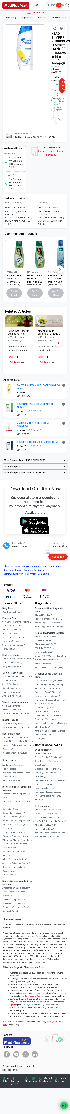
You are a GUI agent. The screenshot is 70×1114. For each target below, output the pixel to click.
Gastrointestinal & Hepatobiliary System (16, 796)
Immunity (45, 696)
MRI (37, 636)
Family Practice (42, 757)
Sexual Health (41, 837)
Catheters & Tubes (17, 892)
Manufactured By (13, 203)
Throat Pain (40, 825)
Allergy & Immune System (14, 859)
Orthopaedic (7, 903)
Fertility (52, 684)
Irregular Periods (57, 821)
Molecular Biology (55, 627)
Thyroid (46, 688)
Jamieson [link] (26, 713)
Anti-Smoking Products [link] (12, 696)
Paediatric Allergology (44, 788)
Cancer (55, 696)
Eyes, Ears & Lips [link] (10, 641)
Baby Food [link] (6, 612)
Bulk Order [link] (6, 1079)
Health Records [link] (9, 769)
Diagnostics (27, 17)
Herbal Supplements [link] (11, 713)
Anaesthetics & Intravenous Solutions (14, 854)
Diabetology (40, 765)
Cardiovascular (22, 888)
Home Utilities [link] (8, 741)
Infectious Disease (57, 723)
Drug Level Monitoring (45, 719)
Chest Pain (40, 810)
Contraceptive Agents (23, 821)
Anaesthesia (8, 888)
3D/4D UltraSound (43, 640)
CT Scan (44, 636)
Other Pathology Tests (44, 708)
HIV (36, 704)
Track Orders (55, 566)
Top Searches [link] (8, 777)
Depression (40, 814)
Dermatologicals (9, 848)
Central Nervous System (13, 813)
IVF (36, 796)
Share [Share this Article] (13, 357)
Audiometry (59, 656)
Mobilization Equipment (12, 899)
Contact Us (43, 574)
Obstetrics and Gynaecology (47, 761)
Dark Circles (53, 817)
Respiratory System (10, 809)
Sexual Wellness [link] (9, 633)
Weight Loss (52, 814)
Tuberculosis (46, 704)
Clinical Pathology (43, 615)
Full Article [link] (17, 362)
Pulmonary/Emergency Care (15, 907)
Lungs (44, 684)
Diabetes (56, 692)
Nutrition (26, 840)
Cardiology (39, 772)
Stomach (62, 731)
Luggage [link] (6, 745)
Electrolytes (40, 738)
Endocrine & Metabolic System (15, 836)
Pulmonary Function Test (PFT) (49, 667)
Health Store (36, 13)
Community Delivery (13, 574)
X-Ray (52, 636)
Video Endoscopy (42, 663)
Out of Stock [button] (14, 293)
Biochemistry (54, 623)
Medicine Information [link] (13, 765)
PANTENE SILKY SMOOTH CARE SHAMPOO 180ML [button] (38, 387)
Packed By (43, 203)
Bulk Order (30, 574)
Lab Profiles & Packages (45, 681)
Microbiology (40, 623)
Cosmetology (59, 780)
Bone (37, 696)
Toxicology (39, 715)
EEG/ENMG (40, 648)
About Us (8, 566)
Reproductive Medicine (45, 784)
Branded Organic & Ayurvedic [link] (15, 753)
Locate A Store (34, 566)
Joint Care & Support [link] (11, 680)
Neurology (50, 772)
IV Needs (6, 896)
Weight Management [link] (11, 666)
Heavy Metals (41, 723)
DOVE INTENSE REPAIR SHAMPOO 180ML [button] (37, 442)
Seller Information (56, 80)
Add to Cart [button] (63, 85)
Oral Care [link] (6, 625)
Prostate (49, 700)
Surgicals (19, 903)
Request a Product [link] (10, 773)
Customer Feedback (34, 570)
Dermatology (40, 776)
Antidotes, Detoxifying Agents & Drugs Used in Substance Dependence (16, 867)
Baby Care (17, 612)
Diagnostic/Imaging (11, 911)
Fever (47, 692)
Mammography (42, 644)
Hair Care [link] (17, 625)
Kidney (60, 684)
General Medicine (43, 753)
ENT (50, 776)
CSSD (4, 892)
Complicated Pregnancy (50, 796)
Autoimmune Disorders (45, 731)
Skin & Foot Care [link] (9, 684)
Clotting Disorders (53, 715)
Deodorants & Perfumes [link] (13, 637)
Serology (56, 619)
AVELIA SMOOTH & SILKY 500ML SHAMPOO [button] (33, 425)
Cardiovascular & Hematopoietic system (16, 803)
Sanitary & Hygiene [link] (21, 622)
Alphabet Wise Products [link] (13, 780)
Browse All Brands (13, 570)
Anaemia (39, 692)
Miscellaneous (9, 875)
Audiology (39, 800)
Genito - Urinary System (12, 832)
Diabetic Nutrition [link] (10, 727)
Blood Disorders (42, 727)
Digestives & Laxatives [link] (12, 688)
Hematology (40, 627)
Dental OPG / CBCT (43, 656)
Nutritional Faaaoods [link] (11, 663)
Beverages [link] (7, 749)
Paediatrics (56, 757)
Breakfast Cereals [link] (25, 659)
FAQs (17, 566)
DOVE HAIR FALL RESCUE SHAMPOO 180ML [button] (35, 406)
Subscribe (58, 556)
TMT (53, 644)
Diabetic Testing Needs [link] (12, 723)
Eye (4, 844)
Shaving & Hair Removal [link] (13, 645)
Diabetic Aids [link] (25, 727)
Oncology (6, 828)
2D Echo (50, 648)
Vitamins (56, 688)
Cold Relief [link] (28, 676)
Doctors (42, 17)
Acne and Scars (42, 833)
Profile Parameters (43, 619)
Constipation (40, 817)
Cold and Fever (53, 810)
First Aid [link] (6, 676)
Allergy (38, 688)
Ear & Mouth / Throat (16, 844)
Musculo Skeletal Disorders (47, 711)
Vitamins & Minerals (11, 840)
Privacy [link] (35, 1081)
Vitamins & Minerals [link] (11, 710)
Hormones (7, 821)
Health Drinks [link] (8, 659)
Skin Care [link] (6, 622)
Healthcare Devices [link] (11, 692)
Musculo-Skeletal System (13, 817)
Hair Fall (51, 825)
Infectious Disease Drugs (13, 825)
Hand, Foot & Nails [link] (10, 649)
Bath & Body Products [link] (11, 629)
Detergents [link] (23, 737)
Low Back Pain (41, 821)
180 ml (55, 100)
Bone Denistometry (43, 652)
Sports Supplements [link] (11, 706)
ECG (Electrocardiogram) (46, 660)
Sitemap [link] (28, 1081)
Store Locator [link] (25, 773)
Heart (60, 681)
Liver (37, 684)
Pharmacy (11, 17)
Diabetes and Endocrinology (47, 769)
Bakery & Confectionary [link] (22, 745)
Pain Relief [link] (16, 676)
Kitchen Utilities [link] (24, 741)
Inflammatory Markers (45, 734)
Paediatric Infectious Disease (48, 792)
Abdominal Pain (58, 833)
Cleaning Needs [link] (9, 737)
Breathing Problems (44, 829)
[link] (15, 5)
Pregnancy (60, 700)
